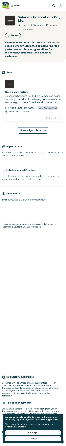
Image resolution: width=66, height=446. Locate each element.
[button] (13, 35)
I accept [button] (33, 432)
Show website (27, 29)
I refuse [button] (33, 438)
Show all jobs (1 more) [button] (33, 130)
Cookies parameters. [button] (16, 427)
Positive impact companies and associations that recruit (28, 224)
